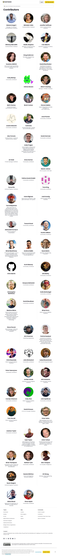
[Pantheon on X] (6, 538)
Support (22, 518)
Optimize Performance (7, 522)
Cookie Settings (38, 552)
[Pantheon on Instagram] (15, 538)
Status (22, 516)
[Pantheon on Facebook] (4, 538)
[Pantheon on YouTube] (12, 538)
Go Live (4, 516)
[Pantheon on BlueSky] (8, 538)
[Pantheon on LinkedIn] (10, 538)
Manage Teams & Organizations (9, 524)
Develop (5, 514)
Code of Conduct (41, 512)
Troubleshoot (5, 527)
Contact (22, 512)
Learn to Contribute (41, 518)
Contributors (40, 514)
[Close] (55, 552)
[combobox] (28, 6)
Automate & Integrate (7, 520)
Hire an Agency (23, 514)
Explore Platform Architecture (8, 518)
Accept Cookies (46, 552)
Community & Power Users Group (44, 516)
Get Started (5, 512)
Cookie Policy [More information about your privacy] (8, 554)
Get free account (49, 2)
